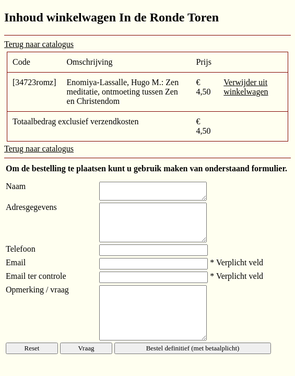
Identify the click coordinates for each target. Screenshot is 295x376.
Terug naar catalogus (39, 44)
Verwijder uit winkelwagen (245, 87)
